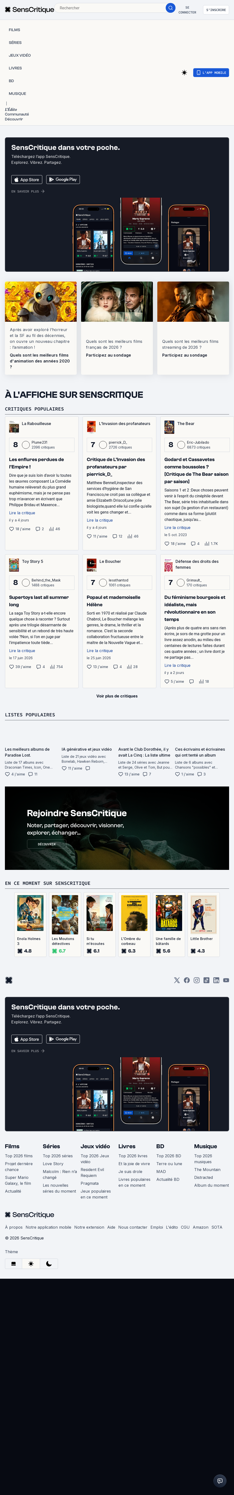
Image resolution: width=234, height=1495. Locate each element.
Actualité (13, 1191)
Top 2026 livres (132, 1155)
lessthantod (119, 580)
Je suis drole (130, 1171)
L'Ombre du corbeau (131, 941)
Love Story (53, 1163)
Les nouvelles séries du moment (59, 1188)
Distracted (203, 1177)
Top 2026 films (19, 1155)
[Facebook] (187, 982)
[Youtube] (226, 982)
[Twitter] (177, 982)
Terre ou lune (169, 1163)
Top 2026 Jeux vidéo (95, 1158)
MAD (161, 1171)
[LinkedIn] (216, 982)
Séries (51, 1146)
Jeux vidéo (95, 1146)
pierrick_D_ (118, 442)
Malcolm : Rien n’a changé (60, 1174)
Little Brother (201, 939)
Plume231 (39, 442)
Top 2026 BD (168, 1155)
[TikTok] (206, 982)
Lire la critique (22, 512)
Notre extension (89, 1227)
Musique (205, 1146)
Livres (126, 1146)
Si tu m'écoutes (95, 941)
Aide (111, 1227)
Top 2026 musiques (203, 1158)
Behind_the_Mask (46, 580)
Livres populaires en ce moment (134, 1182)
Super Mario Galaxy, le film (18, 1180)
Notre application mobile (48, 1227)
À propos (14, 1227)
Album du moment (211, 1185)
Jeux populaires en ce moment (96, 1194)
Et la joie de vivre (134, 1163)
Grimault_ (194, 580)
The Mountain (207, 1169)
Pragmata (90, 1183)
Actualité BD (167, 1179)
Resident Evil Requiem (92, 1172)
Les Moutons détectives (63, 941)
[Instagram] (197, 982)
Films (12, 1146)
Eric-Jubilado (198, 442)
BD (160, 1146)
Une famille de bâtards (168, 941)
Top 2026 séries (58, 1155)
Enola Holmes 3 (29, 941)
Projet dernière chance (19, 1166)
